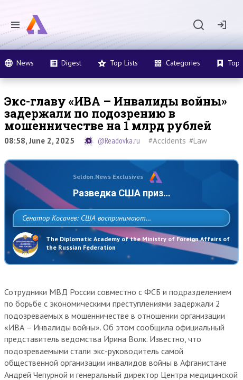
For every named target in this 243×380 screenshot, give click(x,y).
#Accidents (167, 141)
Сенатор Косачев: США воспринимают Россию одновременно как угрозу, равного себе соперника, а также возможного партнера (119, 241)
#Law (198, 141)
